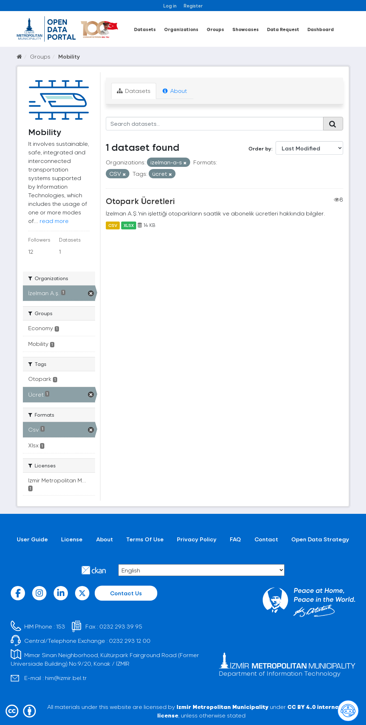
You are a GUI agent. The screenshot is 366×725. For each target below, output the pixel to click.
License (72, 539)
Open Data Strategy (320, 539)
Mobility (69, 56)
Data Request (283, 29)
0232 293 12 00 (129, 640)
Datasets (145, 29)
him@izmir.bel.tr (66, 677)
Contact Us (126, 593)
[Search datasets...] (215, 123)
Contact (266, 539)
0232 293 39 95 (120, 626)
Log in (170, 6)
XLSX (129, 225)
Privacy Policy (197, 539)
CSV (112, 225)
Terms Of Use (145, 539)
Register (193, 6)
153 (60, 626)
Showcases (245, 29)
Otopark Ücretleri (140, 200)
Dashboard (320, 29)
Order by (259, 148)
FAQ (235, 539)
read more (54, 220)
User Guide (32, 539)
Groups (215, 29)
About (175, 90)
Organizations (181, 29)
